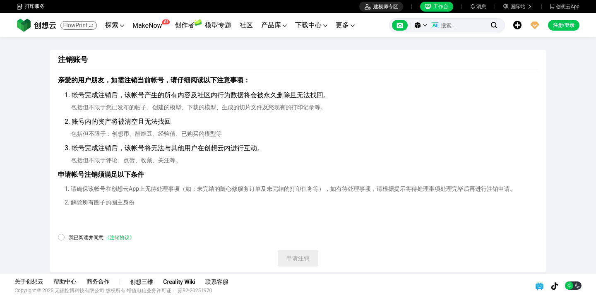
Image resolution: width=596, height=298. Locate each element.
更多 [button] (345, 25)
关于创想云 (31, 281)
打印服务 (31, 6)
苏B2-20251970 (197, 290)
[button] (421, 25)
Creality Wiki (181, 281)
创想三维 (143, 281)
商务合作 (100, 281)
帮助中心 (67, 281)
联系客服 (219, 281)
